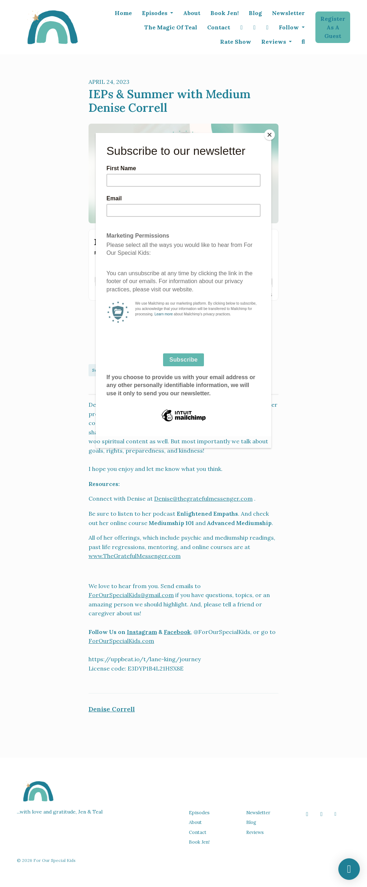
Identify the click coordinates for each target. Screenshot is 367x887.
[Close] (269, 134)
